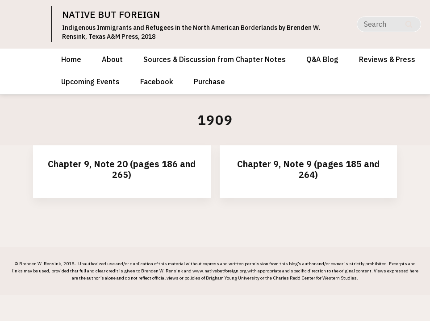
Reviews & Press (387, 59)
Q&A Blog (322, 59)
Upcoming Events (90, 81)
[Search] (389, 24)
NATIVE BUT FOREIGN (111, 14)
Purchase (209, 81)
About (112, 59)
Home (71, 59)
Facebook (156, 81)
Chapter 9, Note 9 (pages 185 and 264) (308, 169)
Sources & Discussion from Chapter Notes (214, 59)
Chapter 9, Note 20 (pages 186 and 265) (122, 169)
